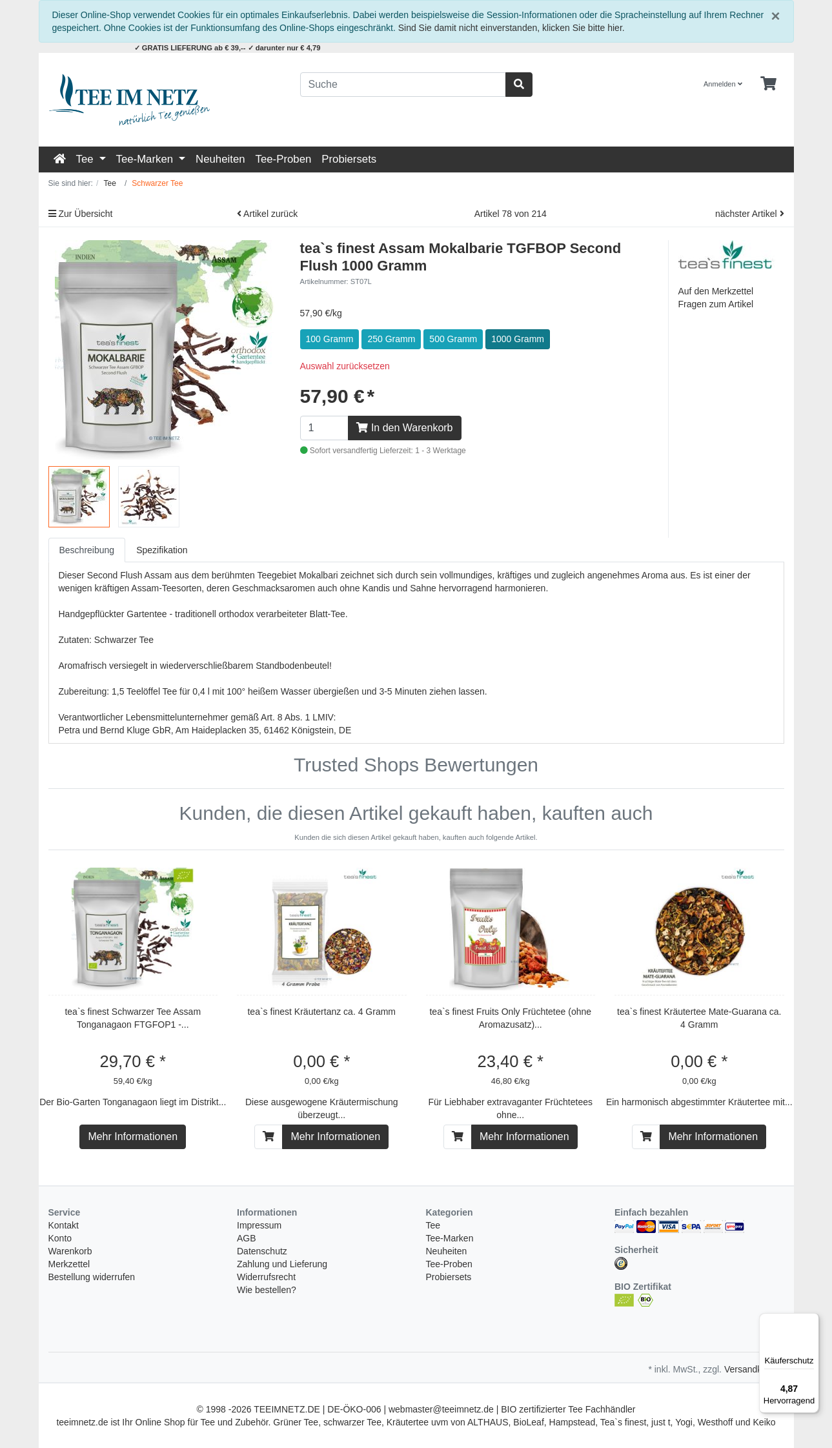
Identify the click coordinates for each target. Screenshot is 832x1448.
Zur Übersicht (80, 214)
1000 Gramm (517, 339)
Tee (86, 159)
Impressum (259, 1225)
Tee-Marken (146, 159)
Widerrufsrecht (266, 1277)
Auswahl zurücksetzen (345, 366)
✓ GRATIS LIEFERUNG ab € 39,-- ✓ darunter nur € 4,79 (227, 48)
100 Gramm (330, 339)
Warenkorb (70, 1251)
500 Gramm (453, 339)
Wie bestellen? (266, 1290)
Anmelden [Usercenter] (723, 84)
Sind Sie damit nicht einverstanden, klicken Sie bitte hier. (511, 28)
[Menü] (811, 1321)
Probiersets (348, 159)
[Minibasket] (768, 84)
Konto (60, 1238)
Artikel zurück (267, 214)
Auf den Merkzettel (716, 291)
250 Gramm (391, 339)
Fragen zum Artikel (716, 304)
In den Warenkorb (404, 427)
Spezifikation (161, 550)
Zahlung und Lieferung (282, 1264)
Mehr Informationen (133, 1136)
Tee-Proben (284, 159)
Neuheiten (220, 159)
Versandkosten (754, 1369)
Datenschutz (262, 1251)
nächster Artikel (749, 214)
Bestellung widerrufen (92, 1277)
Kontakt (63, 1225)
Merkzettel (69, 1264)
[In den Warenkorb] (268, 1137)
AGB (246, 1238)
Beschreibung (87, 550)
